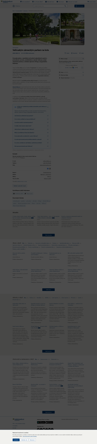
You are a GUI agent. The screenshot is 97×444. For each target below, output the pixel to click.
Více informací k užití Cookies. (30, 436)
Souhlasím (16, 439)
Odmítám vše (24, 439)
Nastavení (32, 439)
